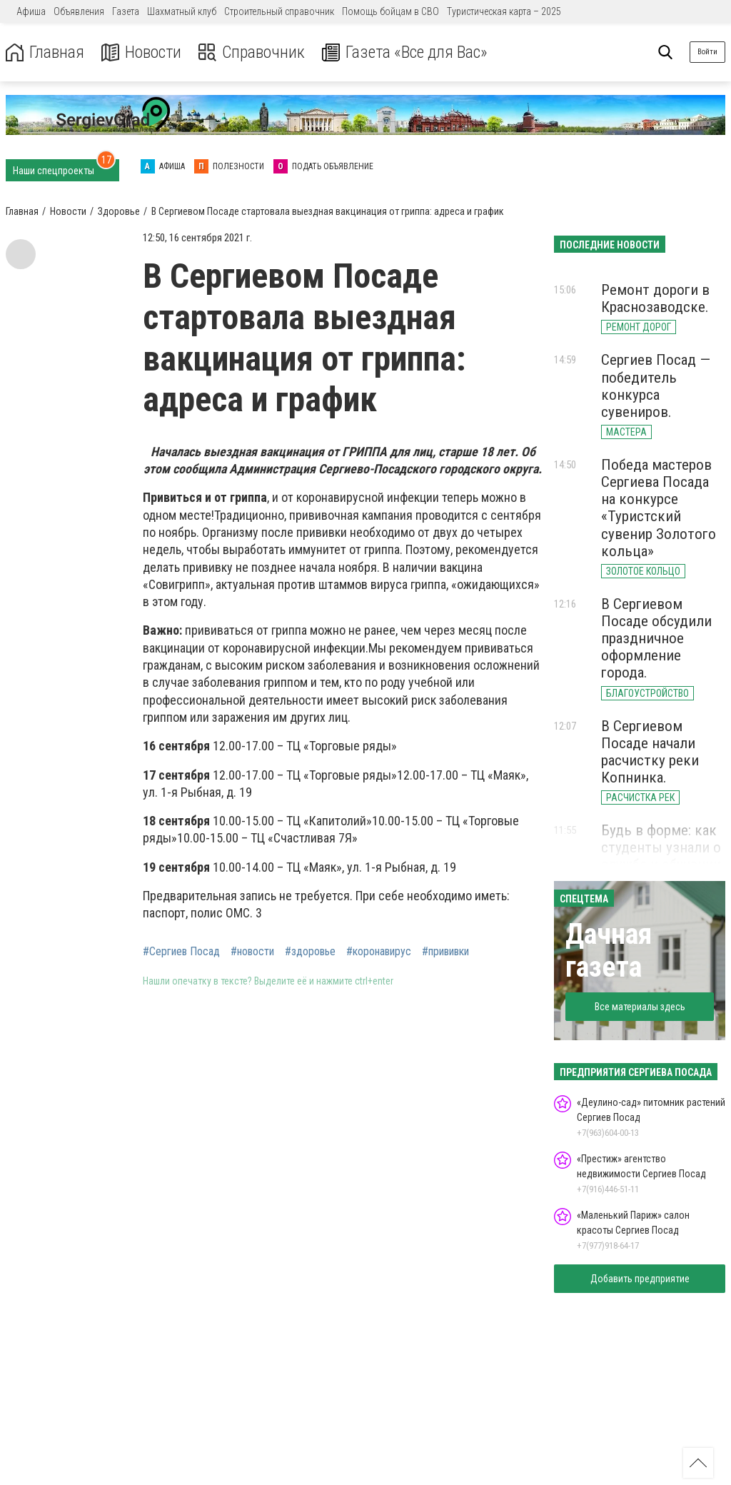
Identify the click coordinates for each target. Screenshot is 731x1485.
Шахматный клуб (181, 11)
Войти (707, 51)
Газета (125, 11)
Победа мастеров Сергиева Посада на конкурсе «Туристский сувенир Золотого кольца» (658, 508)
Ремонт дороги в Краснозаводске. (655, 298)
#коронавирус (378, 951)
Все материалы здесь (640, 1006)
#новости (252, 951)
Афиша (31, 11)
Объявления (79, 11)
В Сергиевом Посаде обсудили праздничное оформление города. (656, 638)
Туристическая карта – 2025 (504, 11)
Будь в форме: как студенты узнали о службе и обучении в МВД (661, 856)
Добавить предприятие (640, 1278)
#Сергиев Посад (181, 951)
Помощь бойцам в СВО (390, 11)
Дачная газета (608, 950)
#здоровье (310, 951)
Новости (141, 52)
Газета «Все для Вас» (406, 52)
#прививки (445, 951)
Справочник (252, 52)
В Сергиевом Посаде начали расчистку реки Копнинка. (650, 752)
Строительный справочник (279, 11)
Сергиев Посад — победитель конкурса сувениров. (655, 385)
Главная (45, 52)
